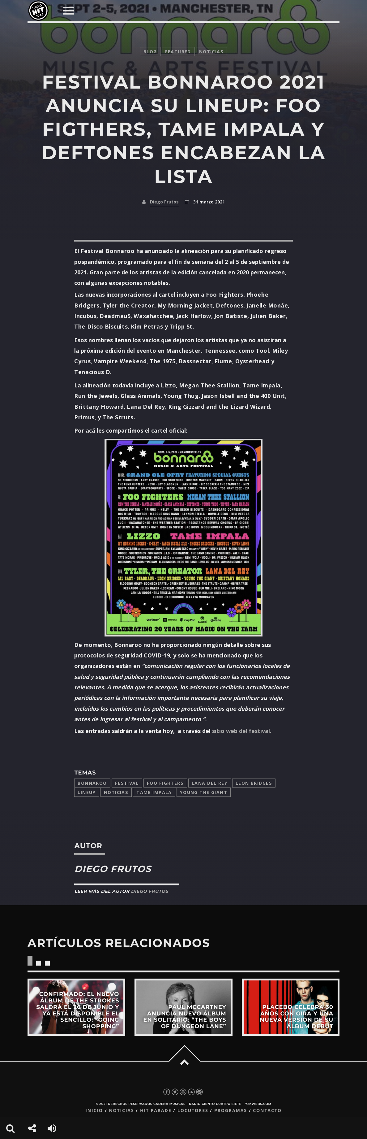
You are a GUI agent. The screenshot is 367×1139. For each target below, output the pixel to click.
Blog (150, 52)
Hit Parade (155, 1111)
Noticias (116, 792)
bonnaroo (92, 783)
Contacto (267, 1111)
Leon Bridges (254, 783)
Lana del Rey (210, 783)
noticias (211, 52)
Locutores (192, 1111)
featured (178, 52)
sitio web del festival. (241, 731)
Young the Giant (203, 792)
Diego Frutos (164, 202)
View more (76, 1007)
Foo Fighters (165, 783)
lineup (87, 792)
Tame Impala (154, 792)
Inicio (94, 1111)
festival (127, 783)
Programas (230, 1111)
